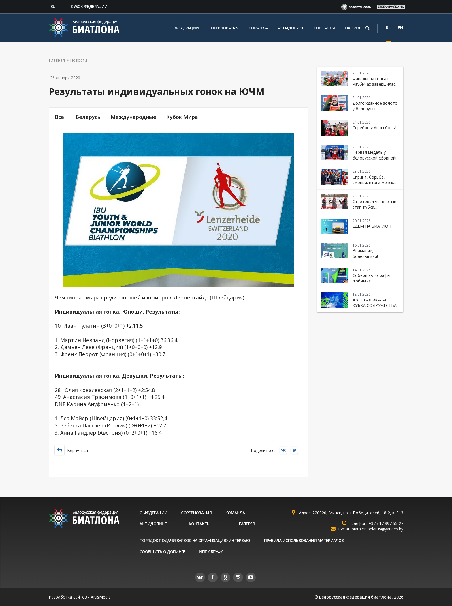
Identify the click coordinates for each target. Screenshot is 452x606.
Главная (57, 60)
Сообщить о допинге (162, 551)
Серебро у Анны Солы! (374, 127)
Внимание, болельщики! (365, 253)
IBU (53, 6)
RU (388, 27)
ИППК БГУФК (211, 551)
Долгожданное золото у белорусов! (375, 105)
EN (400, 27)
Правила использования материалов (304, 540)
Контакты (324, 28)
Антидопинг (290, 28)
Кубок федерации (89, 6)
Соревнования (223, 28)
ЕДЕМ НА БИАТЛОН (372, 226)
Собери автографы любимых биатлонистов (371, 281)
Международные (133, 117)
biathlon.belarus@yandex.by (377, 529)
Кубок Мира (182, 117)
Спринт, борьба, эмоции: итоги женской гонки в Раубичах (375, 182)
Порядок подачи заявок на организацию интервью (195, 540)
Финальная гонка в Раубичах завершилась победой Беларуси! (375, 84)
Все (59, 117)
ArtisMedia (101, 597)
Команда (258, 28)
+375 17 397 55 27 (385, 523)
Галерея (352, 28)
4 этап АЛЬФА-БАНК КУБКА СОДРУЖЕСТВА (375, 302)
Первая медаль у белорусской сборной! (374, 154)
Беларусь (88, 117)
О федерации (185, 28)
